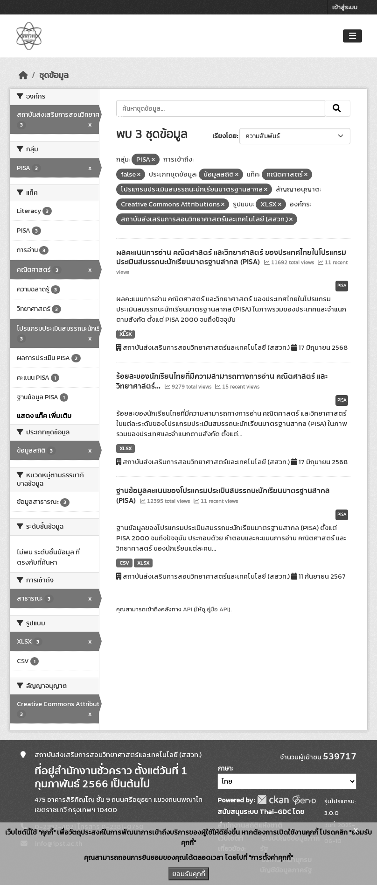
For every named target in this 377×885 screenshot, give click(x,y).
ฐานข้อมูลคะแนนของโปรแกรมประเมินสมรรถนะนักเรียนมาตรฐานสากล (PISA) (223, 496)
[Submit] (337, 108)
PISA (341, 286)
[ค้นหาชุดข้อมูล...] (221, 108)
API (187, 609)
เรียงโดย (224, 136)
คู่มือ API (218, 609)
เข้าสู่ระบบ (344, 7)
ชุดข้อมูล (54, 75)
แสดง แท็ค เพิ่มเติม (44, 416)
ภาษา (224, 768)
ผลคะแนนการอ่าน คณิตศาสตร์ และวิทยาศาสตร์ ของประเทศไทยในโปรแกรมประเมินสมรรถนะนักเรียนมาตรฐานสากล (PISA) (231, 258)
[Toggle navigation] (352, 36)
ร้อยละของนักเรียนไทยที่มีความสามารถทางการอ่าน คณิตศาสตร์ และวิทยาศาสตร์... (222, 381)
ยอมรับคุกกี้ (188, 874)
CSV (124, 562)
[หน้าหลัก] (23, 75)
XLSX (125, 334)
